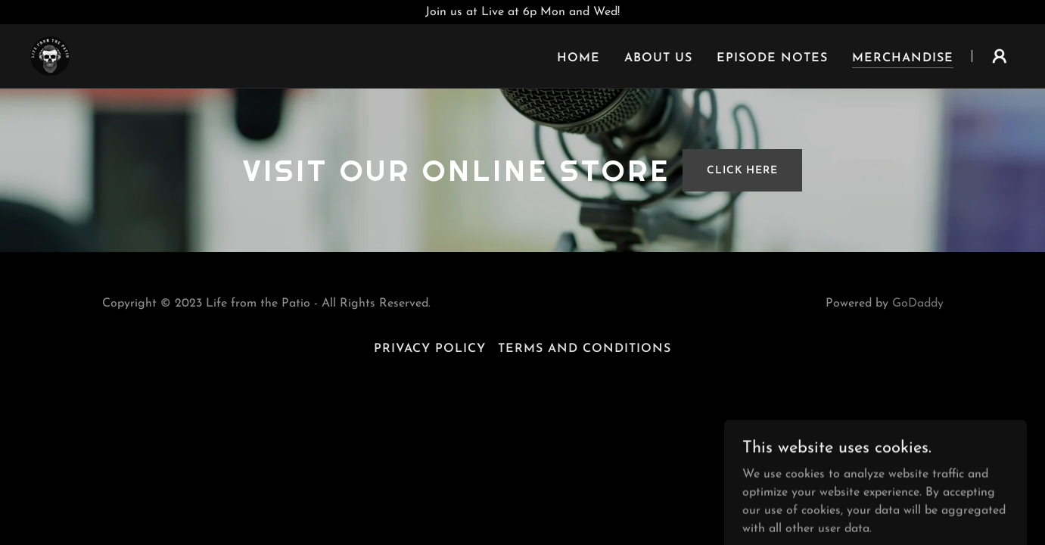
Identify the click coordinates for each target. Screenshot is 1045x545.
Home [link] (578, 58)
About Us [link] (658, 58)
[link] (50, 55)
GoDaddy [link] (918, 303)
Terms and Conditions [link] (584, 349)
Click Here (742, 170)
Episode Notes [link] (772, 58)
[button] (999, 56)
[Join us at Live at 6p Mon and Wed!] (522, 12)
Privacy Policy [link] (430, 349)
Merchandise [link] (902, 58)
